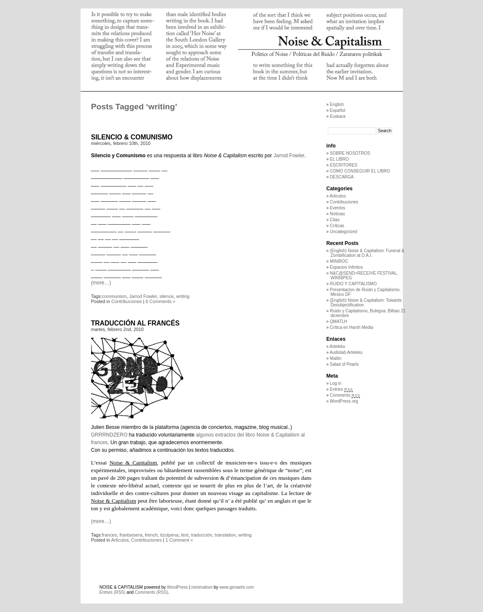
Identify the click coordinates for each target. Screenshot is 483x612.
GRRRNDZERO (109, 435)
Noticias (337, 213)
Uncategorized (343, 231)
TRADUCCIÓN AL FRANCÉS (135, 323)
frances (109, 534)
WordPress (177, 587)
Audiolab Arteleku (346, 352)
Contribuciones (127, 301)
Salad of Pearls (344, 364)
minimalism (201, 587)
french (151, 534)
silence (166, 296)
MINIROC (339, 261)
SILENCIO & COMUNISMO (132, 137)
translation (225, 534)
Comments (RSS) (151, 592)
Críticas (337, 225)
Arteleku (337, 346)
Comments (345, 395)
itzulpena (169, 534)
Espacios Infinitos (346, 267)
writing (183, 296)
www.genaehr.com (236, 587)
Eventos (337, 208)
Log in (335, 383)
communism (114, 296)
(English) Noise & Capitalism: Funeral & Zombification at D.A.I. (367, 253)
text (184, 534)
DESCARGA (342, 177)
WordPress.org (344, 401)
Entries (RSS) (113, 592)
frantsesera (131, 534)
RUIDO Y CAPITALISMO (353, 283)
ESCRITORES (343, 165)
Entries (341, 389)
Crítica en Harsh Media (351, 327)
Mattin (335, 358)
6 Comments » (160, 301)
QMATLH (338, 321)
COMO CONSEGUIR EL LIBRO (360, 171)
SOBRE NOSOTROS (350, 153)
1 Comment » (179, 539)
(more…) (101, 283)
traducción (201, 534)
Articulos (119, 539)
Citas (335, 219)
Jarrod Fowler (289, 156)
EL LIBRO (339, 159)
